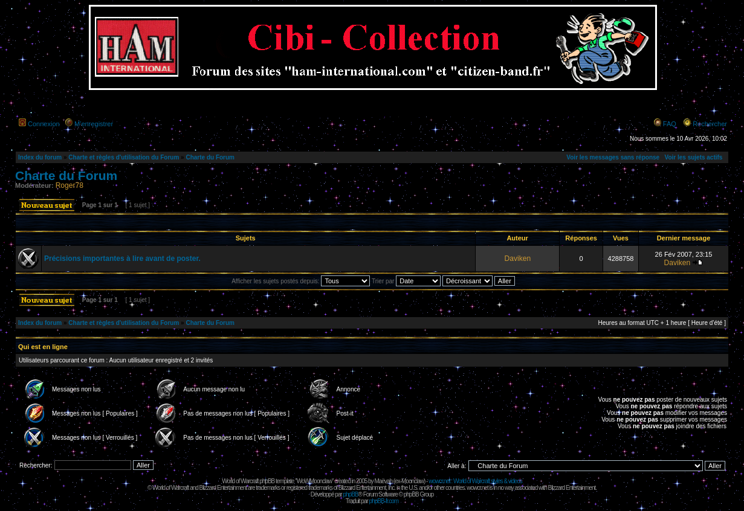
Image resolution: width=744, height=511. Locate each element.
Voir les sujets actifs (693, 157)
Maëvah (383, 481)
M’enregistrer (93, 123)
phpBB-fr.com (384, 501)
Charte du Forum (210, 157)
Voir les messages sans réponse (612, 157)
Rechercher (710, 123)
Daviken (517, 258)
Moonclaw (412, 481)
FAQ (669, 123)
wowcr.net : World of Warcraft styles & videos (475, 481)
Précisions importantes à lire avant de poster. (122, 258)
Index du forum (40, 157)
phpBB (350, 494)
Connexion (44, 123)
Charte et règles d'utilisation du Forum (123, 157)
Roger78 (69, 185)
